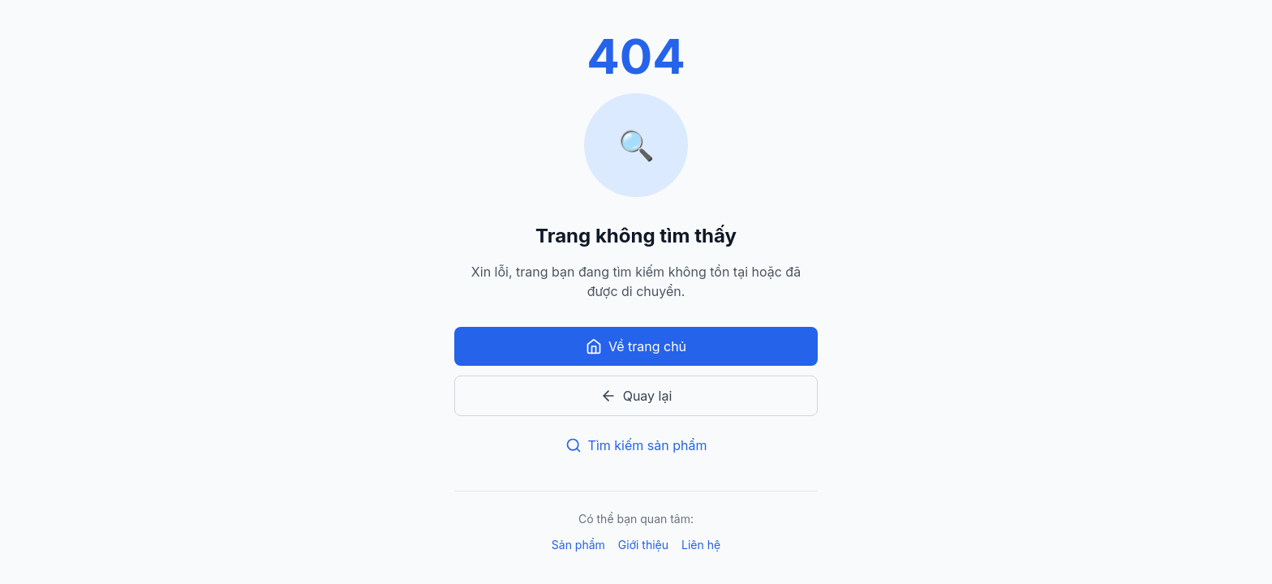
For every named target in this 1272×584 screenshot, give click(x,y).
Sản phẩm (578, 545)
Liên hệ (700, 545)
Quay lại (636, 396)
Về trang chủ (636, 346)
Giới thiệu (643, 545)
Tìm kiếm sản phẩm (636, 445)
